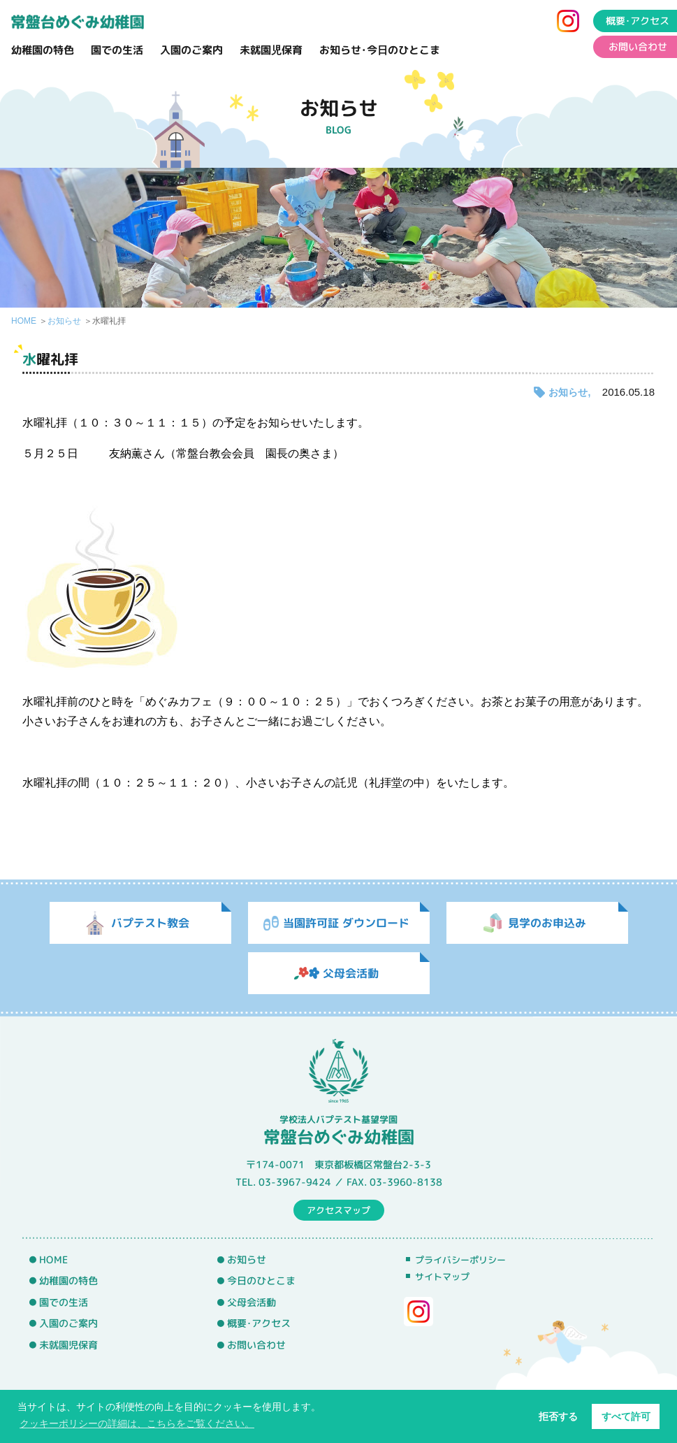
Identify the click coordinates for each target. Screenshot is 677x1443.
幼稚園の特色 (42, 50)
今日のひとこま (261, 1281)
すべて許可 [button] (626, 1416)
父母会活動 (251, 1302)
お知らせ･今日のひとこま (379, 50)
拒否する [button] (558, 1416)
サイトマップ (442, 1276)
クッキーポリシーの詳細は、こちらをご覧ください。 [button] (137, 1423)
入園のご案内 (191, 50)
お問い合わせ (256, 1345)
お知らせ (64, 321)
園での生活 (117, 50)
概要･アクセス (259, 1323)
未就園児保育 (271, 50)
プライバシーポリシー (460, 1260)
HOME (23, 321)
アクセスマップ (338, 1209)
